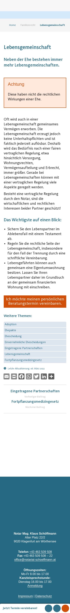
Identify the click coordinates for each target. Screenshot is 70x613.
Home (11, 25)
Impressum (25, 596)
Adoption (10, 324)
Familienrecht (28, 25)
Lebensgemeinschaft (17, 354)
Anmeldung (35, 585)
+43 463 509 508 (40, 551)
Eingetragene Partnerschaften (23, 348)
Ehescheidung (13, 336)
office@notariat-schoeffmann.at (35, 559)
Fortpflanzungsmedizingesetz (23, 360)
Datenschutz (43, 596)
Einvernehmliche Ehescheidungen (25, 342)
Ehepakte (10, 330)
